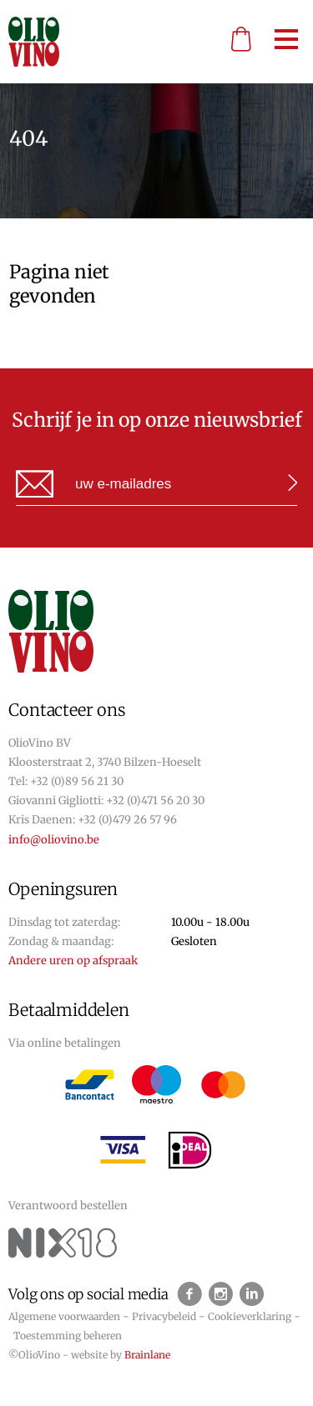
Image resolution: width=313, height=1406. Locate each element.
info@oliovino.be (53, 840)
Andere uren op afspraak (73, 960)
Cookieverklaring (249, 1316)
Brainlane (147, 1354)
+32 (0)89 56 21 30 (77, 781)
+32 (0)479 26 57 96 (127, 820)
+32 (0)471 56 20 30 (155, 800)
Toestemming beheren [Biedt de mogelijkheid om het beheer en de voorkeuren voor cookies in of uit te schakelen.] (67, 1335)
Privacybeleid (164, 1316)
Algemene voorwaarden (64, 1316)
